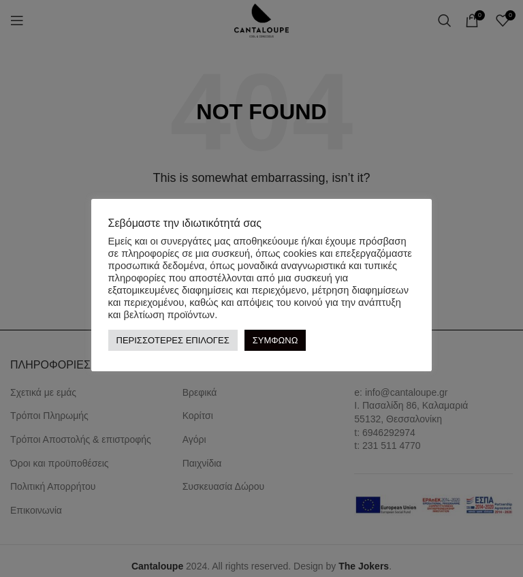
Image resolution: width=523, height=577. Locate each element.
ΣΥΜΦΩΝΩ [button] (275, 340)
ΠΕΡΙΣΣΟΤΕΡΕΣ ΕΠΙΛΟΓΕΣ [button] (172, 340)
